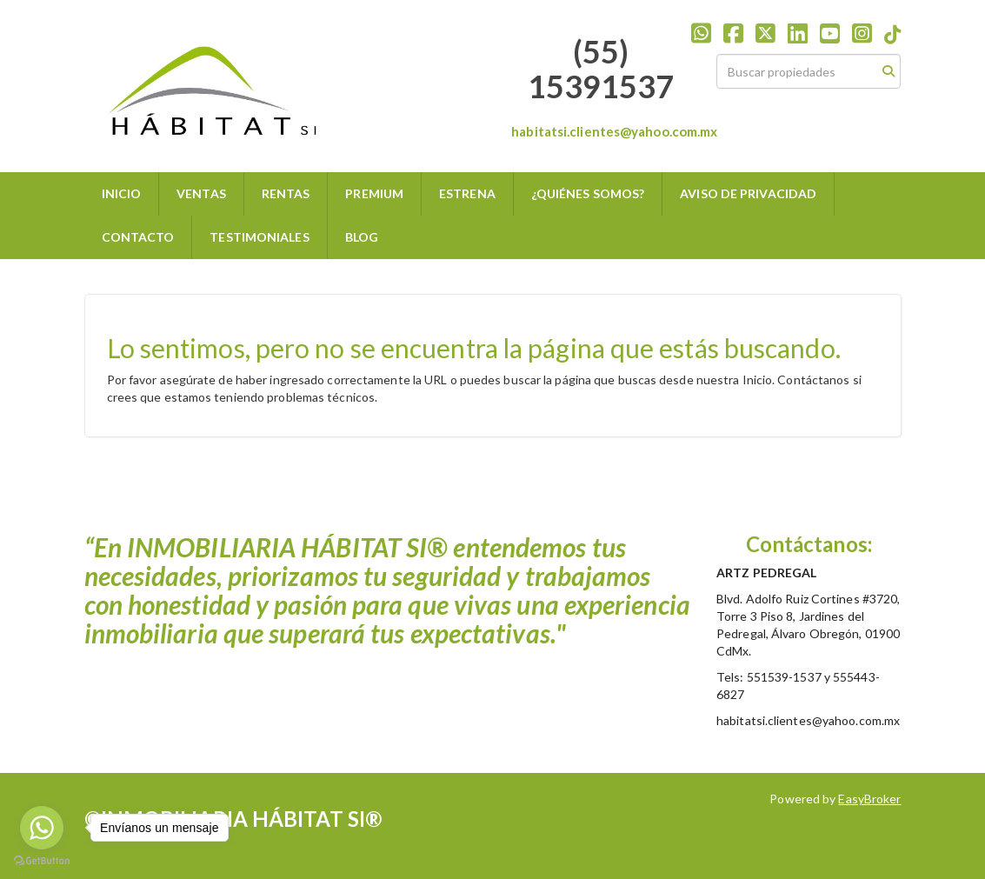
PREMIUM (374, 193)
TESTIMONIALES (259, 237)
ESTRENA (467, 193)
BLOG (361, 237)
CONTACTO (138, 237)
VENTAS (201, 193)
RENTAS (286, 193)
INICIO (122, 193)
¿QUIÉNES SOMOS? (588, 193)
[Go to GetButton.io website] (42, 861)
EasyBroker (869, 798)
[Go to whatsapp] (41, 827)
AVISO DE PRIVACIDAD (748, 193)
